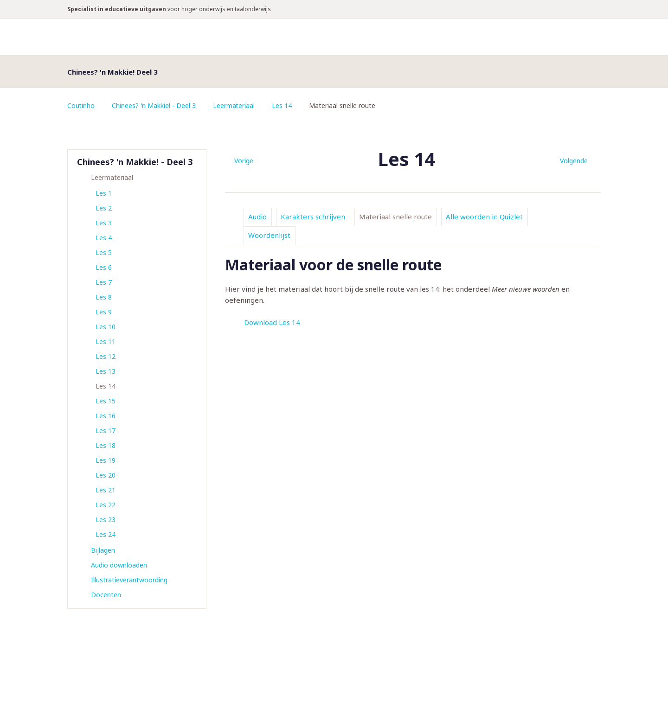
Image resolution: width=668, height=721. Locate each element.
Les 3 (104, 222)
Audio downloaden (119, 565)
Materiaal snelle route (395, 216)
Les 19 (106, 460)
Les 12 (106, 356)
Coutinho (81, 105)
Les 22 (106, 504)
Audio (257, 216)
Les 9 (104, 311)
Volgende (574, 160)
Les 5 (104, 252)
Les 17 (106, 430)
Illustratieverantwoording (129, 579)
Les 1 (104, 193)
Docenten (106, 594)
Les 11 (106, 341)
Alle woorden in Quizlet (484, 216)
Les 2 (104, 208)
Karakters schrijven (313, 216)
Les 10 (106, 326)
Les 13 (106, 371)
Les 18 (106, 445)
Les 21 (106, 489)
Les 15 (106, 400)
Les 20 (106, 475)
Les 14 (283, 105)
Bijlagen (103, 550)
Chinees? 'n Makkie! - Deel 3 (154, 105)
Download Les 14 (272, 322)
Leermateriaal (234, 105)
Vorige (243, 160)
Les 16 (106, 415)
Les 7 (104, 282)
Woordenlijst (269, 235)
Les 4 (104, 237)
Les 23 (106, 519)
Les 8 (104, 297)
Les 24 (106, 534)
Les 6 (104, 267)
